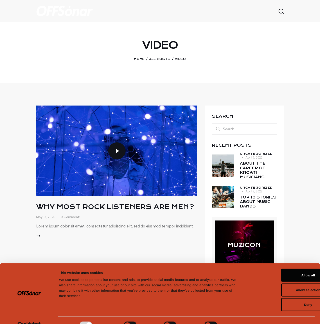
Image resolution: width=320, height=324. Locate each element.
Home (139, 59)
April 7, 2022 (254, 157)
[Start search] (281, 11)
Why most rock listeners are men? (115, 210)
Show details (236, 315)
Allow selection (282, 280)
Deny (282, 294)
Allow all (282, 265)
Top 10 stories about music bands (258, 204)
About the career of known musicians (253, 170)
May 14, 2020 (46, 225)
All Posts (160, 59)
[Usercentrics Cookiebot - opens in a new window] (29, 315)
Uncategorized (256, 153)
